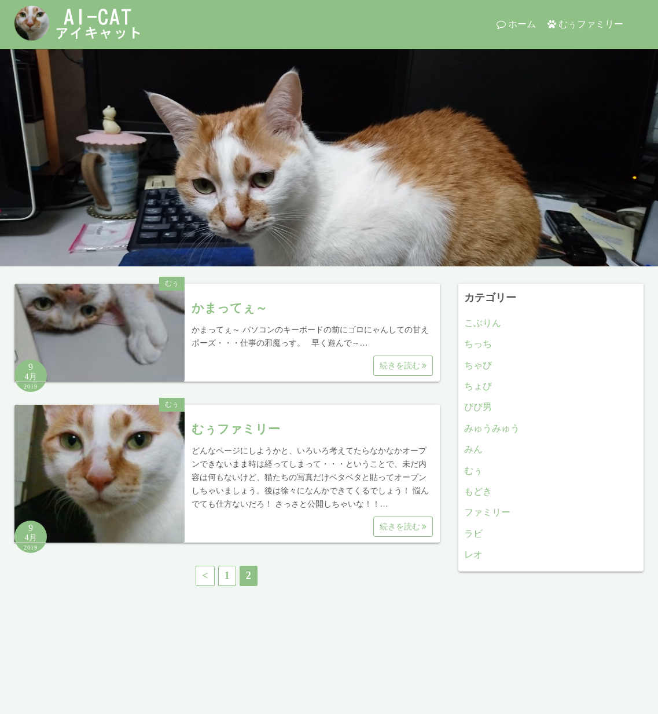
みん (473, 449)
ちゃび (478, 365)
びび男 (478, 407)
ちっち (478, 344)
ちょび (478, 386)
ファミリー (487, 512)
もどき (478, 491)
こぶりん (482, 323)
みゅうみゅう (492, 428)
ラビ (473, 534)
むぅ (172, 283)
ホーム (522, 24)
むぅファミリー (590, 24)
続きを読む (403, 365)
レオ (473, 554)
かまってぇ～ (229, 308)
